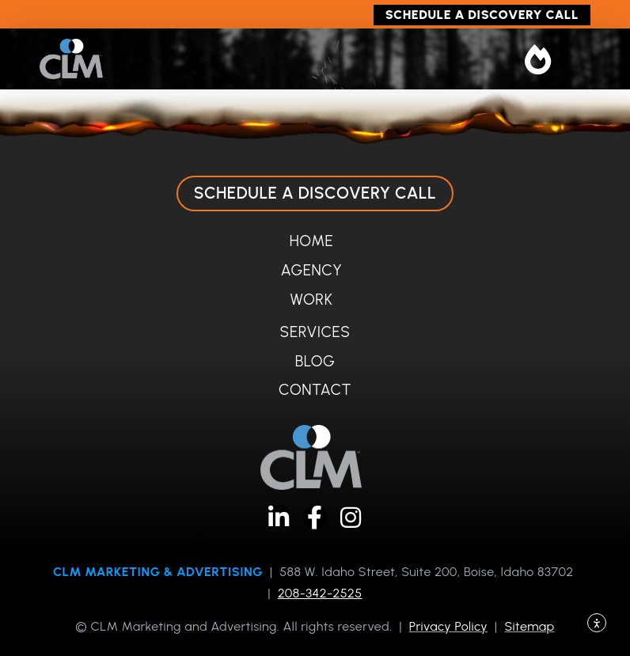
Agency (312, 270)
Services (315, 332)
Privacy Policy (448, 626)
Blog (315, 361)
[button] (539, 59)
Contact (315, 390)
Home (311, 241)
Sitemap (529, 626)
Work (311, 299)
